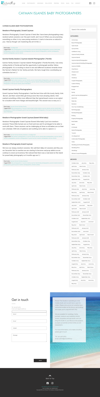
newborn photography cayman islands (13, 53)
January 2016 (85, 238)
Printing (56, 3)
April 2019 (82, 192)
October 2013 (75, 277)
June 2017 (91, 221)
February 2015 (75, 254)
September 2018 (76, 202)
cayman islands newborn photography (21, 51)
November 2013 (87, 273)
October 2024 (75, 163)
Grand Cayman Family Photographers (17, 89)
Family (25, 78)
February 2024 (75, 169)
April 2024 (74, 166)
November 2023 (76, 173)
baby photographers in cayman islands (21, 49)
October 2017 (75, 218)
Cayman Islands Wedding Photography (82, 63)
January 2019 (85, 195)
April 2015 (74, 251)
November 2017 (87, 215)
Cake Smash (75, 45)
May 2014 (74, 267)
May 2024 (91, 163)
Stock (62, 3)
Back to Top (50, 378)
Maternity (74, 101)
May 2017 (74, 225)
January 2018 (85, 212)
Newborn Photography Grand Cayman (18, 144)
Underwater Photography (78, 139)
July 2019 (84, 189)
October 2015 (86, 241)
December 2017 (76, 215)
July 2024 (84, 163)
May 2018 (89, 205)
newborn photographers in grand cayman (26, 138)
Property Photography (77, 118)
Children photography (17, 110)
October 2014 (75, 260)
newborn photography (53, 51)
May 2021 (89, 182)
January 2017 (85, 228)
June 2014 (91, 264)
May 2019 (74, 192)
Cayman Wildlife (76, 66)
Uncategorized (14, 47)
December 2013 (76, 273)
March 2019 (90, 192)
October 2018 (86, 199)
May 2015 (89, 247)
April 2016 (82, 234)
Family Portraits (56, 81)
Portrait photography (77, 112)
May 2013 (74, 283)
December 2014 (76, 257)
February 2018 (75, 212)
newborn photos (36, 164)
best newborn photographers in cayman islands (23, 136)
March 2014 (90, 267)
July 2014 (83, 264)
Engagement (75, 86)
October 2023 (86, 173)
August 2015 (86, 244)
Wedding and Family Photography (80, 144)
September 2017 (85, 218)
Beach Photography (77, 42)
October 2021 (86, 176)
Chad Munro (75, 69)
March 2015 (83, 251)
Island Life (74, 98)
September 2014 (86, 260)
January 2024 (85, 169)
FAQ (72, 3)
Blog (67, 3)
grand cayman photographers (30, 110)
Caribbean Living (76, 51)
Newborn (25, 134)
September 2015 (76, 244)
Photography (31, 3)
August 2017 (75, 221)
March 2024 (83, 166)
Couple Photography (77, 80)
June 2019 (92, 189)
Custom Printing (76, 83)
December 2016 (76, 231)
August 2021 (86, 179)
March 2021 (82, 186)
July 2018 (74, 205)
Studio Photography (77, 130)
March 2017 (82, 225)
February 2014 (75, 270)
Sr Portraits (74, 127)
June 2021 (81, 182)
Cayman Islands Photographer (79, 60)
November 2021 (76, 176)
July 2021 (74, 182)
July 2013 (83, 280)
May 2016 (74, 234)
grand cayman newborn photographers (21, 164)
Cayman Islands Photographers (39, 51)
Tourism (74, 133)
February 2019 (75, 195)
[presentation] (24, 352)
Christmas (74, 77)
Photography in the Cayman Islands (12, 83)
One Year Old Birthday (78, 106)
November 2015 (76, 241)
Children (74, 74)
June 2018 (82, 205)
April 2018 (74, 208)
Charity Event (75, 72)
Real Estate (48, 3)
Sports (73, 124)
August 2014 (75, 264)
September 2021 (76, 179)
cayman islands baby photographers (40, 49)
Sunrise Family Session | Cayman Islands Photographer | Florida (27, 59)
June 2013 (91, 280)
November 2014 (87, 257)
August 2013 (75, 280)
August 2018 (86, 202)
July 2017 (83, 221)
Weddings (40, 3)
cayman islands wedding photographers (41, 81)
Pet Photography (76, 109)
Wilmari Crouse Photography (79, 153)
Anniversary (75, 40)
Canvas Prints (75, 48)
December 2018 (76, 199)
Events (73, 89)
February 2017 (75, 228)
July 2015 (74, 247)
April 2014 (81, 267)
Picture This (59, 110)
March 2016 (90, 234)
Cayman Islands (76, 57)
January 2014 (85, 270)
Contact (77, 3)
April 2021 (74, 186)
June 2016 (85, 231)
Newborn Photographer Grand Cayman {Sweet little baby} (25, 117)
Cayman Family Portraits (16, 78)
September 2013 (85, 277)
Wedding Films (76, 147)
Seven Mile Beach (26, 83)
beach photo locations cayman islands (20, 80)
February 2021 (75, 189)
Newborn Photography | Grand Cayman (18, 30)
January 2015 (85, 254)
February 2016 (75, 238)
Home (23, 3)
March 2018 (83, 208)
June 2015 (82, 247)
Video (73, 141)
